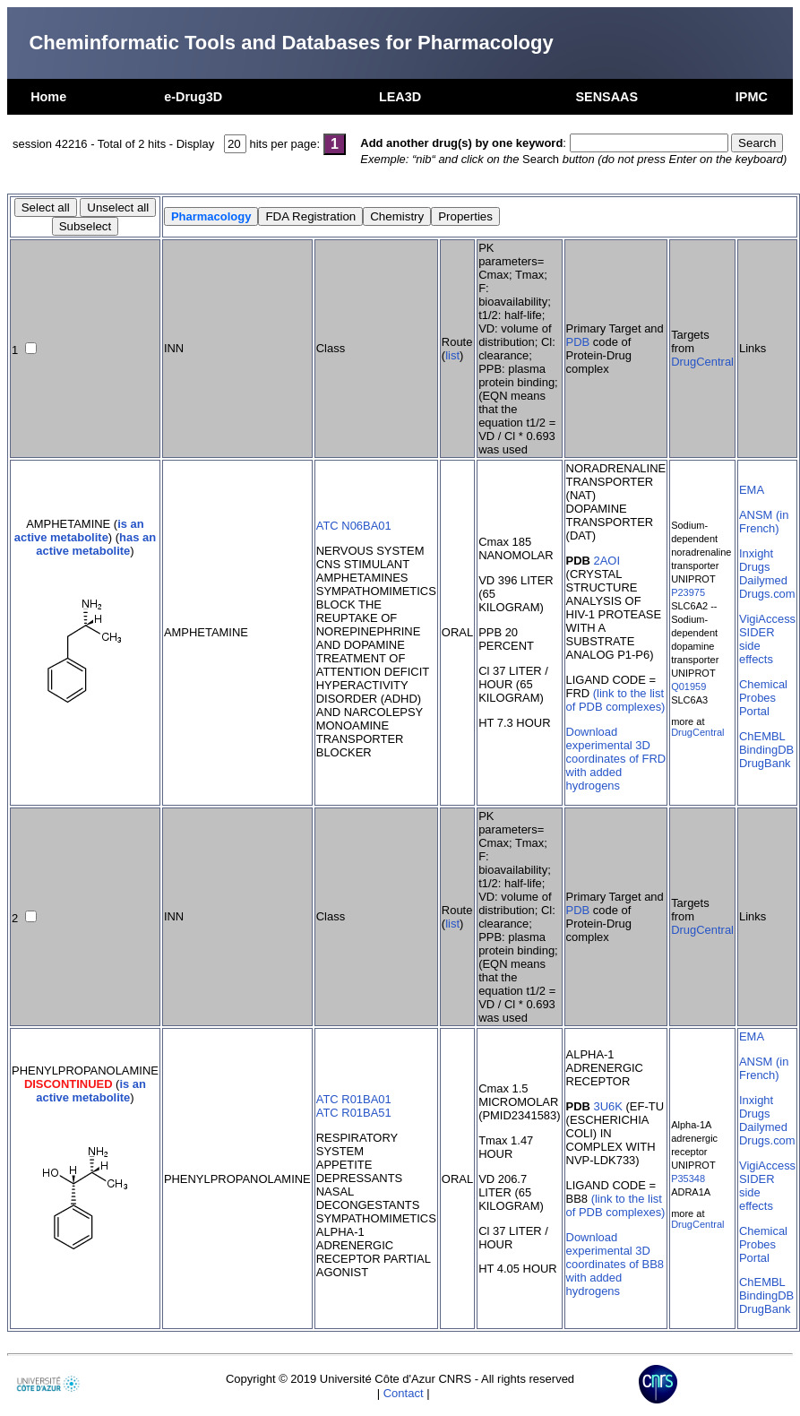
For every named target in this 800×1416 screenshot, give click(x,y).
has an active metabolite (96, 544)
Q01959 (688, 686)
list (452, 355)
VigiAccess (767, 619)
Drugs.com (767, 593)
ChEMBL (762, 736)
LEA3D (400, 97)
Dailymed (763, 580)
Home (48, 97)
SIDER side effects (757, 646)
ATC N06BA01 (353, 525)
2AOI (607, 560)
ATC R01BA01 (353, 1099)
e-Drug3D (193, 97)
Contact (403, 1393)
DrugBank (765, 763)
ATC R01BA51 (353, 1112)
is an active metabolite (79, 530)
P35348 (688, 1178)
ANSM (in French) (763, 521)
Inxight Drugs (756, 560)
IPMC (751, 97)
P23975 (688, 592)
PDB (578, 342)
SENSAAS (606, 97)
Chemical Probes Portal (763, 698)
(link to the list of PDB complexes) (616, 699)
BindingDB (766, 749)
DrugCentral (702, 361)
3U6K (608, 1106)
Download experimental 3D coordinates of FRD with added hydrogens (616, 758)
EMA (751, 489)
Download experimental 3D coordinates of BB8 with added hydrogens (615, 1264)
